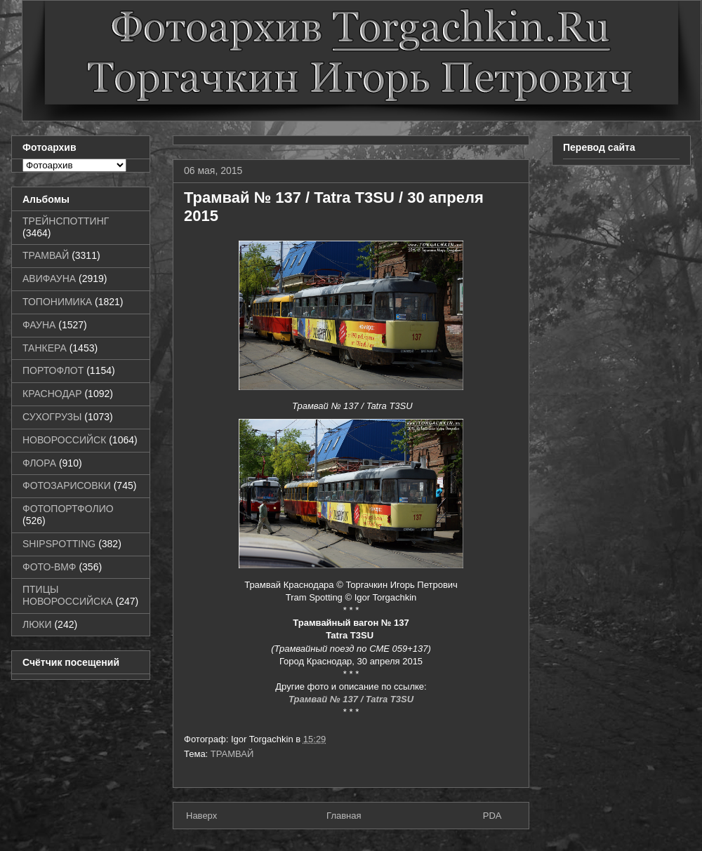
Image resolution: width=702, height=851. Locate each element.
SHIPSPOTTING (58, 543)
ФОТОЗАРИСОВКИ (66, 485)
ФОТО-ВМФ (49, 566)
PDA (492, 815)
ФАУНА (38, 324)
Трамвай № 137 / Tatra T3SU (351, 699)
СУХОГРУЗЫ (51, 416)
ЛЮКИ (37, 624)
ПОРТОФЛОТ (53, 370)
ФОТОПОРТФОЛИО (68, 508)
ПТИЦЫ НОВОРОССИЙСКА (67, 595)
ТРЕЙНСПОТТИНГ (65, 221)
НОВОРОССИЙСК (64, 439)
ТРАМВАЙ (232, 754)
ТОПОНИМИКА (57, 301)
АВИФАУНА (49, 278)
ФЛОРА (39, 463)
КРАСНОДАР (52, 393)
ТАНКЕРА (44, 348)
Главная (343, 815)
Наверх (201, 815)
